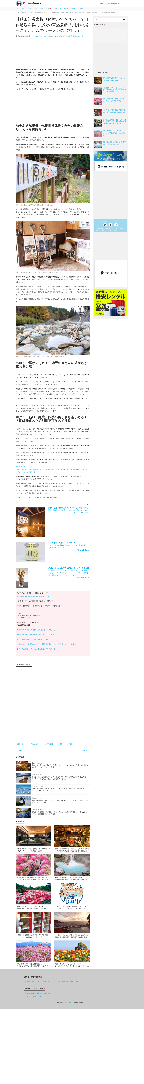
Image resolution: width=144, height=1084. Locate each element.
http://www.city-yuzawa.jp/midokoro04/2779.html (34, 596)
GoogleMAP (48, 606)
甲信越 (43, 982)
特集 (23, 8)
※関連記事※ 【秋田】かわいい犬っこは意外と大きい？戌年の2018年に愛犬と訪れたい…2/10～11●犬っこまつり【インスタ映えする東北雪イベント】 (52, 469)
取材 (36, 8)
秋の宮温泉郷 (48, 744)
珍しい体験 (21, 744)
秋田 (69, 36)
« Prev (19, 750)
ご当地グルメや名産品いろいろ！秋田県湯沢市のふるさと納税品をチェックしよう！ (47, 644)
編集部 (82, 8)
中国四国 (65, 982)
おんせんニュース (67, 1003)
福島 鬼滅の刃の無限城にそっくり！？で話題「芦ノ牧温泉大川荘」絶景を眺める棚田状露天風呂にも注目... (114, 79)
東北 (78, 36)
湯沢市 (69, 744)
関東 (37, 982)
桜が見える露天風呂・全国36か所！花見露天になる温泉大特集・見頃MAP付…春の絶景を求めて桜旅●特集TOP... (114, 121)
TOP (17, 8)
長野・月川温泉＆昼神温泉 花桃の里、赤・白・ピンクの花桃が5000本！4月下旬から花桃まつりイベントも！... (114, 100)
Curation (73, 8)
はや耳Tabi (58, 8)
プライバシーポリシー (33, 997)
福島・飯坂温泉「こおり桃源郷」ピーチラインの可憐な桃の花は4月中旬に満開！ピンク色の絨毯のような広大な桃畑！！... (114, 133)
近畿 (58, 982)
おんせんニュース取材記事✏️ (58, 36)
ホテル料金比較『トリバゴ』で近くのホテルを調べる (36, 649)
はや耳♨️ (49, 8)
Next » (85, 750)
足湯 (60, 744)
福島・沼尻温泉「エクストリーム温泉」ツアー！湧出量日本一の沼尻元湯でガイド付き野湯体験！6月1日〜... (114, 143)
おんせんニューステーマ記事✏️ (40, 36)
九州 (71, 982)
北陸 (53, 982)
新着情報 (73, 36)
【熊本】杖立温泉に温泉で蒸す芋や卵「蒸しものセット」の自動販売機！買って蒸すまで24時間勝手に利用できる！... (114, 111)
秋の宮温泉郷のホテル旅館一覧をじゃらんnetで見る (35, 634)
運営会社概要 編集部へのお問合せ (38, 994)
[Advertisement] (53, 53)
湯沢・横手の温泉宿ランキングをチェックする (33, 639)
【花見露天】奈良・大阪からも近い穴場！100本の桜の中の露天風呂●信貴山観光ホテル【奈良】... (115, 89)
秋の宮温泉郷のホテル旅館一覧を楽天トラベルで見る (36, 630)
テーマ (29, 8)
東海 (49, 982)
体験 (41, 8)
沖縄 (76, 982)
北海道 (27, 982)
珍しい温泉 (35, 744)
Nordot (66, 8)
